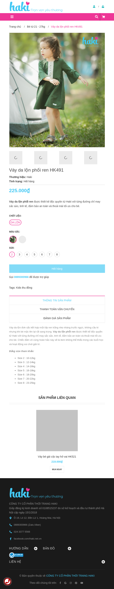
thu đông (27, 287)
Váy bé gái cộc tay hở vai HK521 (57, 456)
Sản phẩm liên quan (56, 398)
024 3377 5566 (22, 531)
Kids (19, 287)
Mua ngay (57, 469)
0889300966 (21, 276)
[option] (19, 157)
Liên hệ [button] (57, 561)
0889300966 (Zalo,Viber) (27, 524)
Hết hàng (57, 268)
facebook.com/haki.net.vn (28, 538)
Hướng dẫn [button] (23, 548)
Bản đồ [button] (57, 548)
